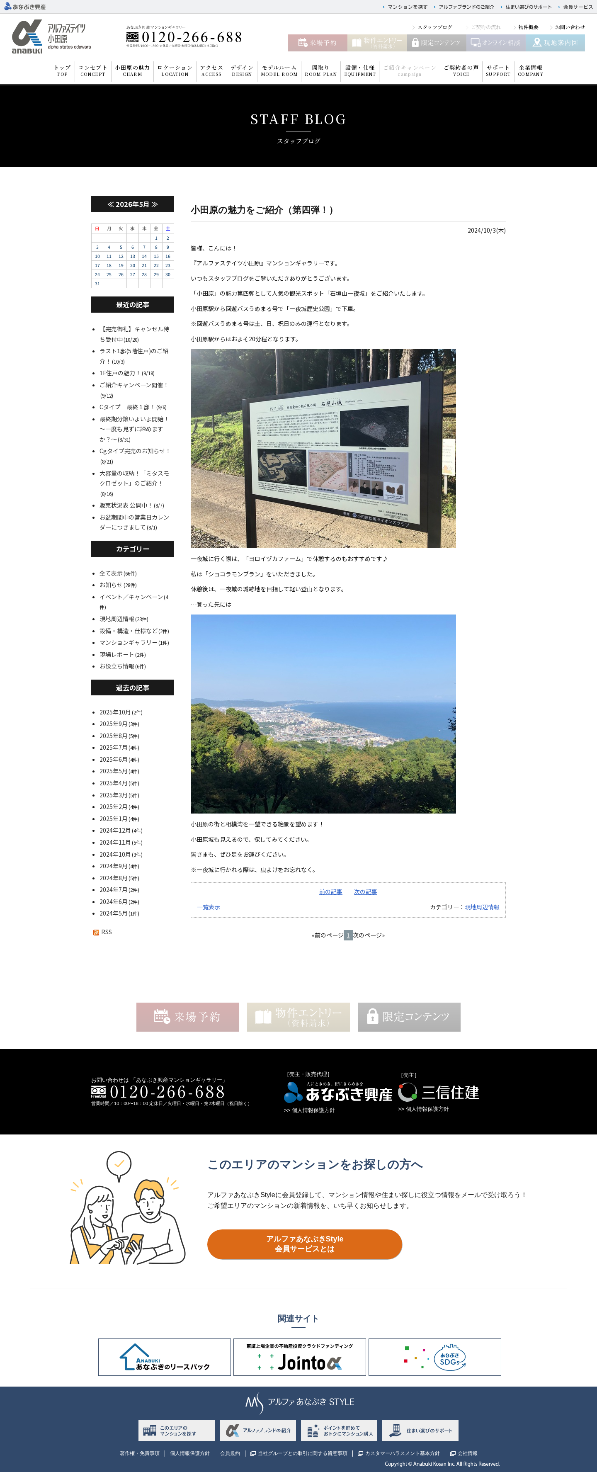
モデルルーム (279, 70)
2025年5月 (114, 771)
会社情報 (468, 1453)
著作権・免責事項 (140, 1453)
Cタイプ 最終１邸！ (127, 407)
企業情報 (530, 70)
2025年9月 (114, 723)
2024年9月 (114, 866)
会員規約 (230, 1453)
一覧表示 (208, 907)
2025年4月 (114, 783)
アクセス (212, 70)
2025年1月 (114, 818)
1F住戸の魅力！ (120, 373)
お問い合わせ (570, 26)
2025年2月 (114, 806)
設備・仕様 (360, 70)
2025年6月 (114, 759)
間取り (320, 70)
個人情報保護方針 (190, 1453)
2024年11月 (115, 842)
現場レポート (117, 654)
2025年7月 (114, 747)
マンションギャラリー (129, 642)
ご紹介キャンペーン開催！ (134, 385)
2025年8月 (114, 735)
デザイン (242, 70)
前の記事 (330, 891)
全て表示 (111, 573)
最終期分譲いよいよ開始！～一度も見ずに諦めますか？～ (134, 429)
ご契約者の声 (461, 70)
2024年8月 (114, 878)
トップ (62, 70)
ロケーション (175, 70)
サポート (498, 70)
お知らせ (111, 585)
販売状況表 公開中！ (126, 505)
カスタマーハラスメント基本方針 (402, 1453)
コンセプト (93, 70)
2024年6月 (114, 901)
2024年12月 (115, 830)
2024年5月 (114, 913)
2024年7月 (114, 889)
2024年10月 (115, 854)
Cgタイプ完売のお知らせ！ (135, 451)
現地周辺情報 (482, 907)
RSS (101, 932)
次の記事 (365, 891)
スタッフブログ (434, 26)
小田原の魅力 (133, 70)
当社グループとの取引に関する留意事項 (302, 1453)
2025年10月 (115, 712)
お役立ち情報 (117, 666)
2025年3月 (114, 795)
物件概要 (529, 26)
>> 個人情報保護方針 (309, 1110)
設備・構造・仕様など (129, 631)
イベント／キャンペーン (131, 597)
